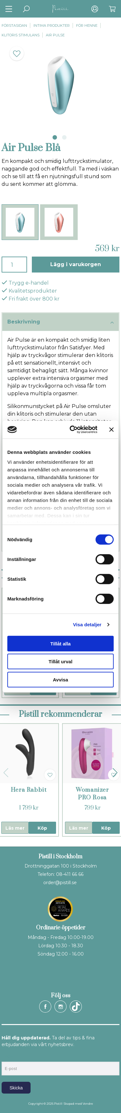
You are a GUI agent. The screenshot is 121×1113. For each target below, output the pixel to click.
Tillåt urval (61, 661)
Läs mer (15, 828)
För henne (86, 25)
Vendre (87, 1103)
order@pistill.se (60, 882)
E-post (7, 1056)
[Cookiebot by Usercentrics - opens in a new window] (72, 430)
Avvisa (60, 679)
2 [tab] (64, 137)
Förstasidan (14, 25)
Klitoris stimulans (20, 35)
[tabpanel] (60, 84)
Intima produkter (51, 25)
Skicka (16, 1087)
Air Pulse (55, 35)
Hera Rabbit (29, 790)
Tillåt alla (60, 643)
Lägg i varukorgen (75, 264)
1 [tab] (55, 137)
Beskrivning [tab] (60, 322)
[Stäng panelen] (111, 429)
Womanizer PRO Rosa (92, 793)
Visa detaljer (87, 624)
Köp (42, 828)
